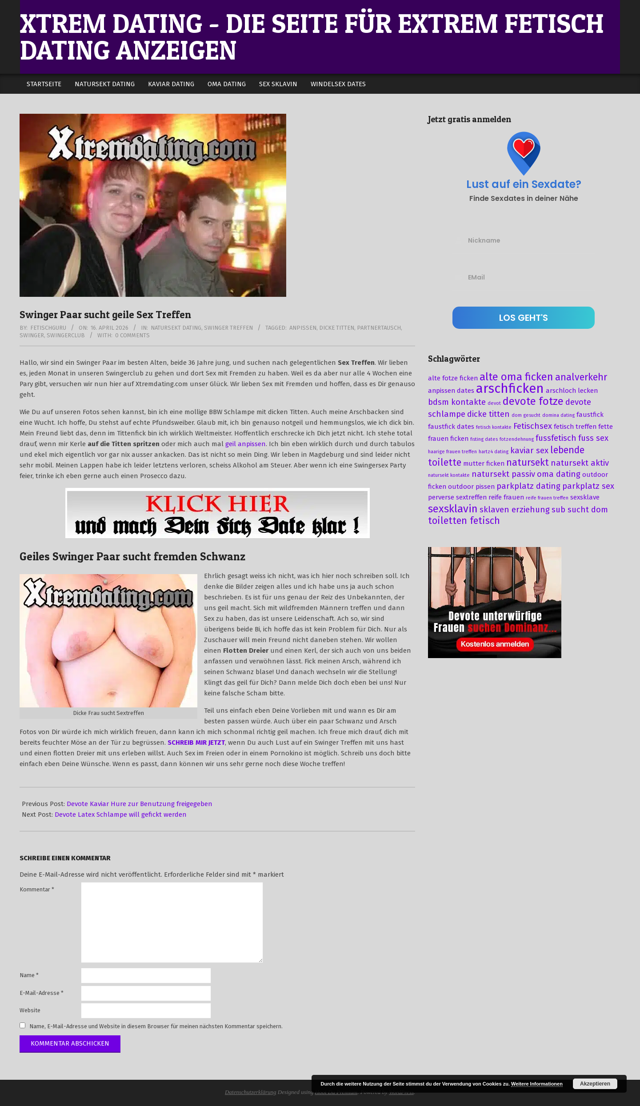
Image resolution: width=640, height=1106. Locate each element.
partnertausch (379, 327)
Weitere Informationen (537, 1083)
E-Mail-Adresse (42, 993)
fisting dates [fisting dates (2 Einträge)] (484, 439)
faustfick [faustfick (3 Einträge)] (590, 415)
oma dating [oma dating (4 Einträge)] (558, 474)
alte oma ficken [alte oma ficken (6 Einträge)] (516, 377)
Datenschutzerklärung (250, 1092)
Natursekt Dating (176, 327)
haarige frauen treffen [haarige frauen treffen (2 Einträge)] (452, 452)
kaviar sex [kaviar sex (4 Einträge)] (529, 450)
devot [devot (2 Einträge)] (494, 403)
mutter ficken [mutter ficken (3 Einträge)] (483, 463)
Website (30, 1010)
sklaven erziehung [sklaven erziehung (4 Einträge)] (515, 510)
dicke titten (336, 327)
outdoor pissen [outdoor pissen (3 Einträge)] (471, 487)
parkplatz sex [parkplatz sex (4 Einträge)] (588, 486)
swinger (32, 335)
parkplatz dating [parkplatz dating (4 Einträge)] (528, 486)
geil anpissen (245, 444)
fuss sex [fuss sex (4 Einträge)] (593, 438)
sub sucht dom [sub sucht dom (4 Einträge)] (580, 510)
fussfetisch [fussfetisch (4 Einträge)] (556, 438)
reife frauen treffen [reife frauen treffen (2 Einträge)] (547, 498)
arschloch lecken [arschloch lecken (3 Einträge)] (572, 391)
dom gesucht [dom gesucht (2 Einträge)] (526, 415)
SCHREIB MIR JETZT (196, 743)
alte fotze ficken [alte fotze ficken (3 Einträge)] (453, 378)
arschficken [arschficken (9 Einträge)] (510, 388)
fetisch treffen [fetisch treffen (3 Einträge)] (575, 427)
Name (29, 975)
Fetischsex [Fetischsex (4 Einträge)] (532, 426)
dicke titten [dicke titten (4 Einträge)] (488, 414)
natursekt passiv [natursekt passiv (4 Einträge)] (503, 474)
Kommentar (37, 889)
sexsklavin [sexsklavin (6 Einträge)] (453, 509)
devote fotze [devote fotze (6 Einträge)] (533, 401)
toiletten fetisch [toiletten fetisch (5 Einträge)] (464, 521)
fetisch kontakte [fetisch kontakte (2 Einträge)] (494, 427)
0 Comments (132, 335)
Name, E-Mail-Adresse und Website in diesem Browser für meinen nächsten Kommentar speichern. (156, 1026)
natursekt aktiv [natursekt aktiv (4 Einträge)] (580, 463)
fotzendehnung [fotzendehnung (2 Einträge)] (517, 439)
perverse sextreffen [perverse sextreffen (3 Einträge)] (457, 497)
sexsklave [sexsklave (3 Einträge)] (585, 497)
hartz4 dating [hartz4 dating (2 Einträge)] (493, 452)
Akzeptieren (595, 1084)
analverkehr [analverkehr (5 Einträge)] (581, 377)
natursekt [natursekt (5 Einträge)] (527, 462)
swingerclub (66, 335)
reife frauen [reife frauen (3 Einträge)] (506, 497)
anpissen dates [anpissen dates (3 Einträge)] (451, 391)
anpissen (302, 327)
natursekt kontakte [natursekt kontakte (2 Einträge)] (449, 475)
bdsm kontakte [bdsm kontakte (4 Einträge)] (457, 402)
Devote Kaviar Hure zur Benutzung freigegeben (139, 804)
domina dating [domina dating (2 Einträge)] (558, 415)
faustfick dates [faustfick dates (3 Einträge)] (451, 427)
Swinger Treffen (228, 327)
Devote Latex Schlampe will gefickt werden (121, 815)
